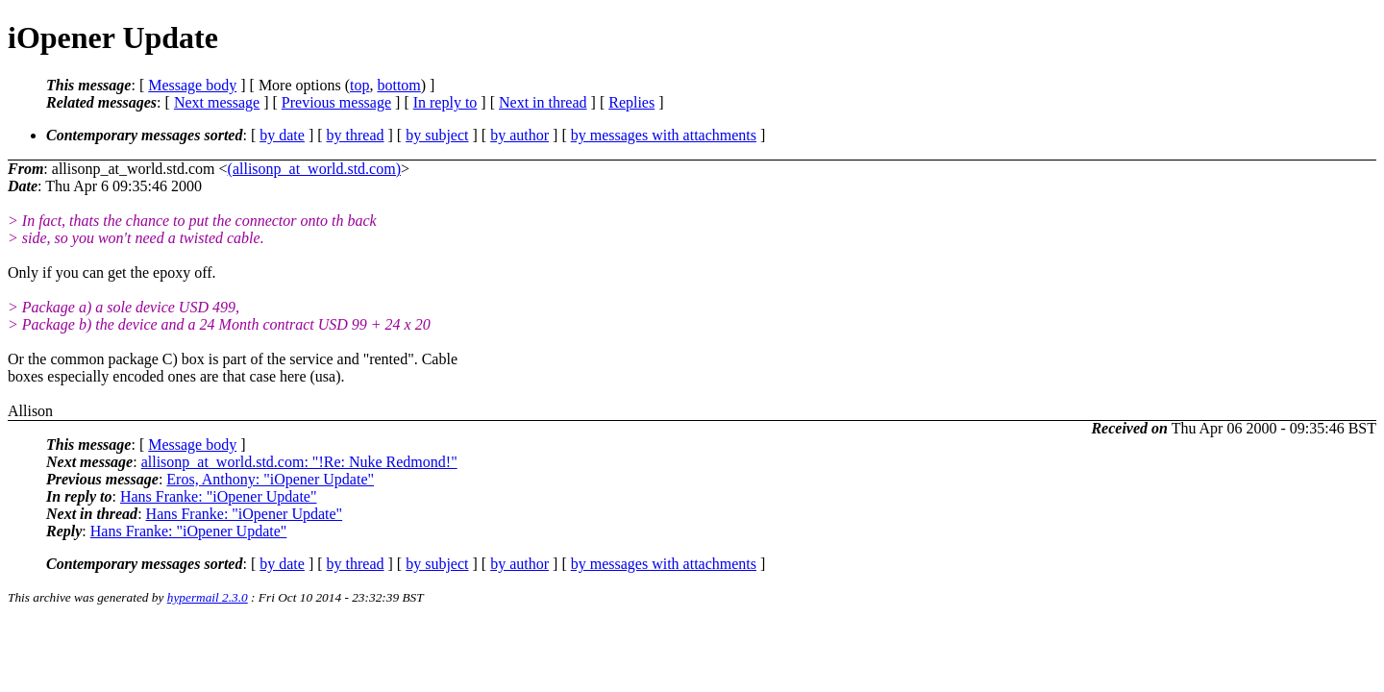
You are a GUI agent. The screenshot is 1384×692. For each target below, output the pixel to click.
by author (519, 135)
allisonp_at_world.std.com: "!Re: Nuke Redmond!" (299, 462)
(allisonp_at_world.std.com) (314, 169)
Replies (631, 102)
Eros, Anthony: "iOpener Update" (270, 479)
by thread (355, 135)
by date (282, 135)
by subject (437, 135)
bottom (398, 85)
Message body (192, 85)
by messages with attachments (663, 135)
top (359, 85)
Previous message (336, 102)
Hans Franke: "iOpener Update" (218, 496)
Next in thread (543, 102)
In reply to (445, 102)
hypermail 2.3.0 (207, 597)
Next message (217, 102)
